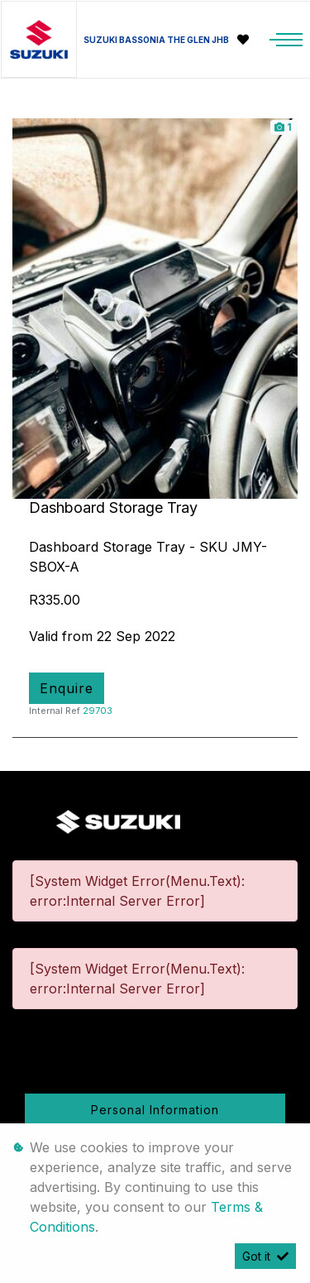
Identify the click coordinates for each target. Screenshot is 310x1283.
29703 (97, 710)
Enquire (66, 688)
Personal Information (155, 1110)
